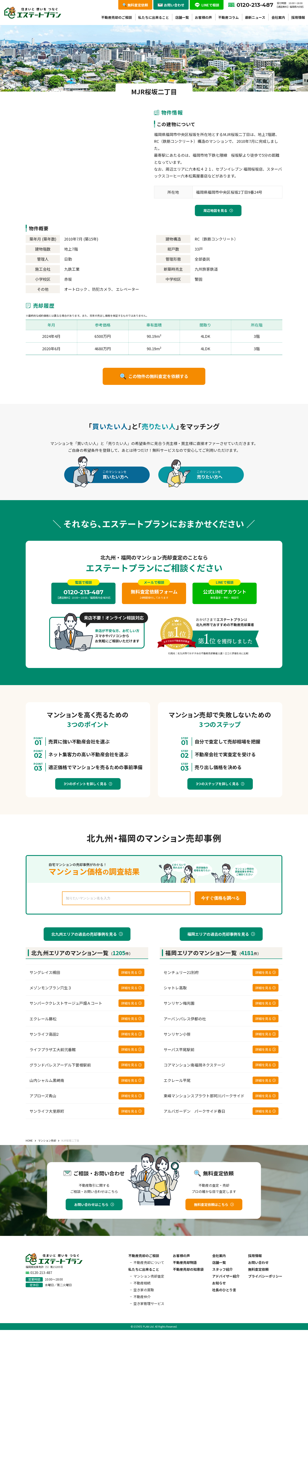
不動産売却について (148, 1262)
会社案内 (278, 17)
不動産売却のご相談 (116, 17)
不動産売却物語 (185, 1262)
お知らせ (219, 1282)
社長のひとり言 (224, 1289)
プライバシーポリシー (265, 1276)
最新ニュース (255, 17)
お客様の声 (203, 17)
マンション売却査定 (148, 1276)
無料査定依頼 (258, 1269)
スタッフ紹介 (222, 1269)
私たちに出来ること (153, 17)
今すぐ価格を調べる (220, 898)
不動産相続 (142, 1282)
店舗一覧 (182, 17)
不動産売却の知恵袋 (188, 1269)
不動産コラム (228, 17)
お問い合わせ (258, 1262)
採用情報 (298, 17)
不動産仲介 (142, 1296)
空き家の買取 (143, 1289)
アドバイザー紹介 (226, 1276)
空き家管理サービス (148, 1303)
